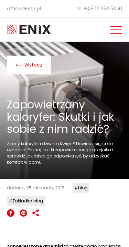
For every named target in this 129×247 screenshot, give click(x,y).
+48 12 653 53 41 (103, 8)
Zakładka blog (27, 201)
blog (83, 188)
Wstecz (28, 64)
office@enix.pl (24, 8)
